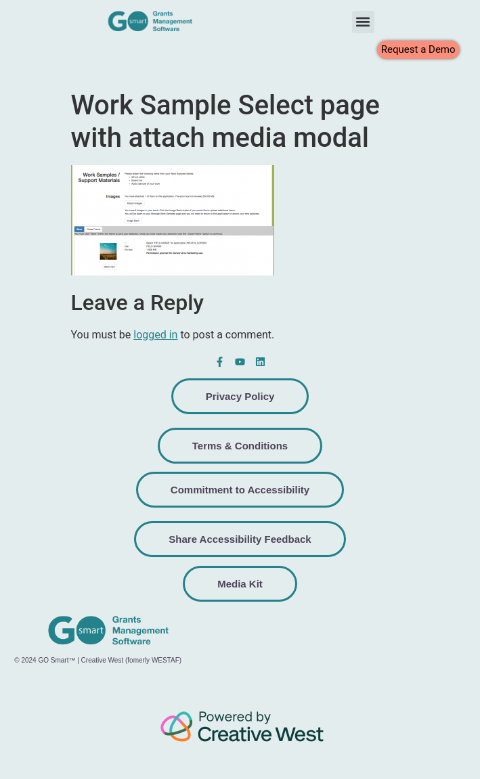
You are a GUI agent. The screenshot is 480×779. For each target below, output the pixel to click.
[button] (363, 22)
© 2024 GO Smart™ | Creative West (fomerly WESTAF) (97, 660)
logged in (155, 334)
